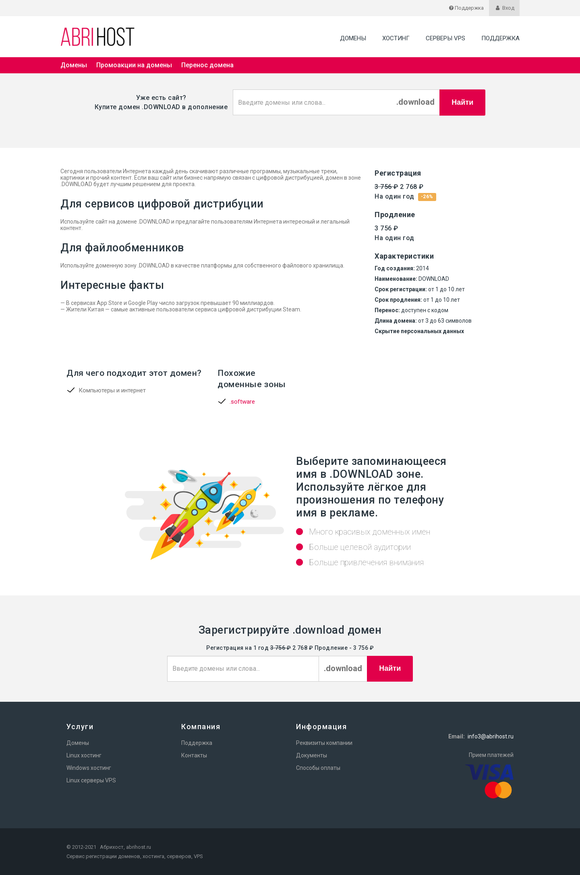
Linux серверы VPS (91, 780)
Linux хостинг (84, 755)
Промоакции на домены (134, 65)
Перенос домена (207, 65)
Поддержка (500, 38)
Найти (462, 102)
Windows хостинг (88, 768)
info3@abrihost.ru (491, 736)
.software (242, 401)
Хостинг (396, 38)
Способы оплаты (318, 768)
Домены (353, 38)
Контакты (194, 755)
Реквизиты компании (324, 743)
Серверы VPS (445, 38)
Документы (311, 755)
